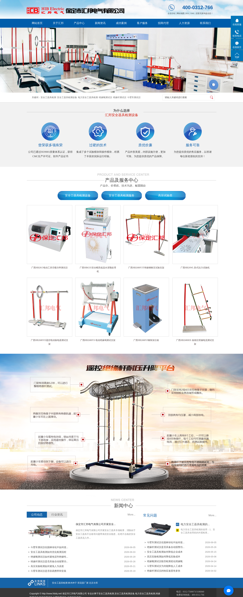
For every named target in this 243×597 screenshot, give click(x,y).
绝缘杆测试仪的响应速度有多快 (163, 570)
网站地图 (180, 13)
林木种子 (72, 583)
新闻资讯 (100, 23)
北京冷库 (93, 583)
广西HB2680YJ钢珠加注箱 (146, 340)
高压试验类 (165, 195)
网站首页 (37, 23)
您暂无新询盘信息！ (204, 13)
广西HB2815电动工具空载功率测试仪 (49, 267)
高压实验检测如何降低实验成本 (163, 556)
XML (192, 13)
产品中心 (79, 23)
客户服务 (142, 23)
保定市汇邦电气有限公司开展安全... (96, 524)
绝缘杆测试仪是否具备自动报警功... (49, 561)
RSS (187, 13)
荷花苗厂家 (83, 583)
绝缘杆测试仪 (119, 97)
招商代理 (163, 23)
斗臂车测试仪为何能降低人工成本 (165, 566)
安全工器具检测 (48, 97)
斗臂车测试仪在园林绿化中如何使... (49, 547)
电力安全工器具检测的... (195, 524)
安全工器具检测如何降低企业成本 (165, 551)
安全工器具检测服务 (121, 195)
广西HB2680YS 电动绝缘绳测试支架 (98, 340)
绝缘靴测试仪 (105, 97)
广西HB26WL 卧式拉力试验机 (195, 267)
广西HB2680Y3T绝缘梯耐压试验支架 (146, 267)
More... (131, 514)
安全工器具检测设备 (67, 97)
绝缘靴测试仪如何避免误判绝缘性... (49, 556)
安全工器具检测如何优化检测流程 (48, 552)
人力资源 (184, 23)
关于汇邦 (58, 23)
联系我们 (205, 23)
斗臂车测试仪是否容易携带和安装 (48, 571)
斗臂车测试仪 (134, 97)
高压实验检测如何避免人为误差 (47, 566)
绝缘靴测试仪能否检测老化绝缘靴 (165, 561)
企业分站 (171, 13)
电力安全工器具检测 (88, 97)
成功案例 (121, 23)
